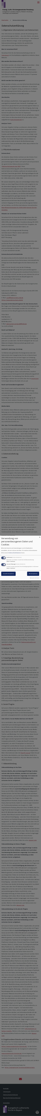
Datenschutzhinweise (15, 553)
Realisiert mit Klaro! (34, 578)
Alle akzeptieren (33, 574)
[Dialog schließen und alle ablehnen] (39, 537)
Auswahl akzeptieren (8, 574)
